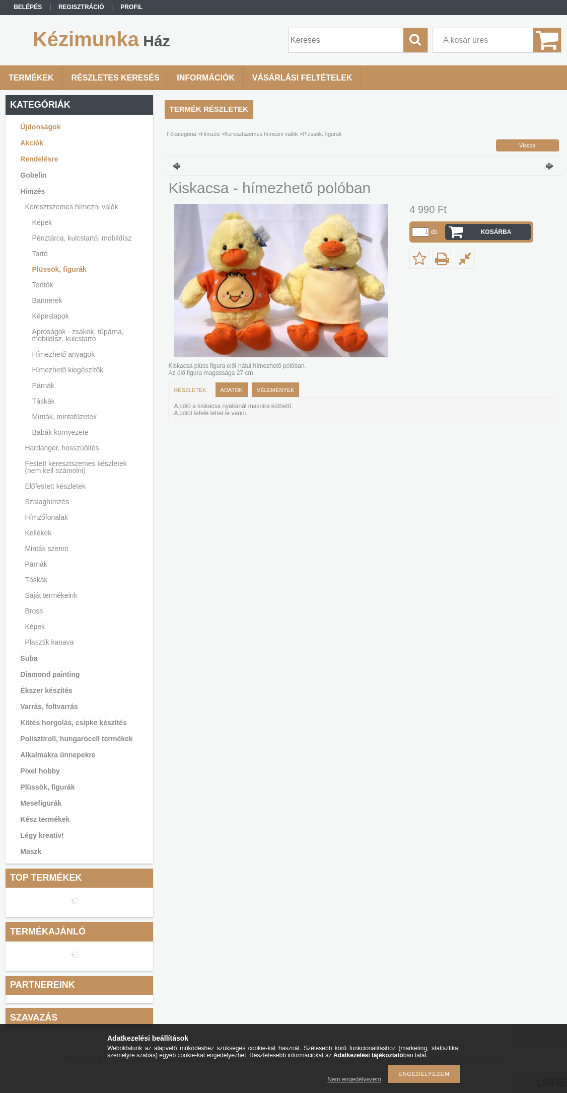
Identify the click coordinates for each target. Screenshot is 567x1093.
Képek (42, 222)
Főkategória (181, 134)
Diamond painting (50, 674)
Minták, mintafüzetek (64, 417)
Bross (34, 611)
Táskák (43, 401)
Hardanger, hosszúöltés (62, 448)
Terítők (42, 285)
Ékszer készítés (46, 690)
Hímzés (32, 191)
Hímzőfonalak (46, 517)
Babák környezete (60, 432)
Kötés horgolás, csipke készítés (73, 723)
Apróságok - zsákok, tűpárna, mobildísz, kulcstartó (78, 335)
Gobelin (33, 175)
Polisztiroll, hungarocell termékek (76, 739)
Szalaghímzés (47, 502)
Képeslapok (50, 316)
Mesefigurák (40, 803)
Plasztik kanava (49, 642)
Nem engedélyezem (354, 1079)
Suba (28, 658)
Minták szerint (46, 548)
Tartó (40, 254)
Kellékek (38, 533)
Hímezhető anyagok (63, 354)
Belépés (28, 7)
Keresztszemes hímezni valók (71, 207)
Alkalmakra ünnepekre (57, 755)
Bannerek (47, 300)
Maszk (30, 851)
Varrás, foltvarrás (49, 706)
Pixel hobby (40, 771)
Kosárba (496, 232)
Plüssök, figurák (59, 269)
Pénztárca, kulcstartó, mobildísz (82, 238)
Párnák (43, 385)
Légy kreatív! (41, 835)
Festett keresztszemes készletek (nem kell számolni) (75, 467)
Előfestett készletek (55, 486)
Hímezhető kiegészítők (68, 370)
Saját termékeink (51, 595)
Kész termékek (44, 819)
